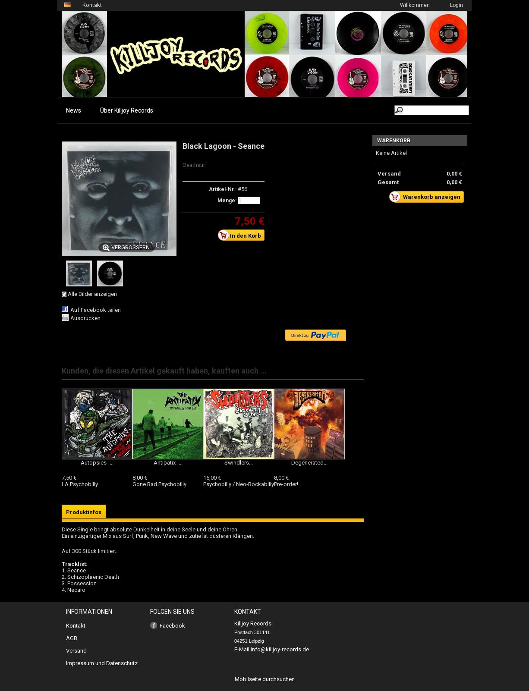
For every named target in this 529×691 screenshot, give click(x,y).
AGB (71, 638)
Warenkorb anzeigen (427, 196)
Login (456, 5)
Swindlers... (238, 462)
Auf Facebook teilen (95, 310)
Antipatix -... (168, 462)
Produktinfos (83, 512)
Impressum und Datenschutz (102, 663)
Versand (76, 650)
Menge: (226, 201)
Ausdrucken (85, 318)
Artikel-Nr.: (222, 189)
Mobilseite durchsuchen (265, 679)
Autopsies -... (97, 462)
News (73, 110)
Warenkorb (393, 141)
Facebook (172, 625)
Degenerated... (309, 462)
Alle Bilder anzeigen (92, 294)
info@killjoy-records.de (280, 649)
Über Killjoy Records (126, 110)
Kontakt (92, 5)
